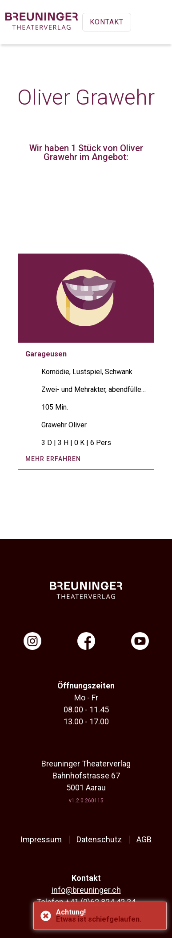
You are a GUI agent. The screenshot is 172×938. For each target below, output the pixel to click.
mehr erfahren (53, 458)
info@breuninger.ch (86, 890)
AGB (144, 839)
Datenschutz (99, 839)
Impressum (41, 839)
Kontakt (107, 22)
